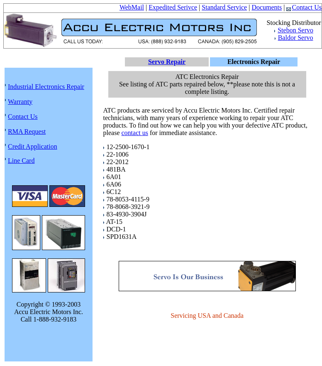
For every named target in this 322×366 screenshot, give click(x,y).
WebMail (132, 7)
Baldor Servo (295, 37)
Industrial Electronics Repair (46, 86)
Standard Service (224, 7)
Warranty (20, 101)
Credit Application (32, 146)
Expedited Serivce (173, 7)
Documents (266, 7)
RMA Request (27, 131)
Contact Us (304, 7)
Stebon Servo (295, 30)
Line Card (21, 160)
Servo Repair (166, 61)
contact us (134, 132)
